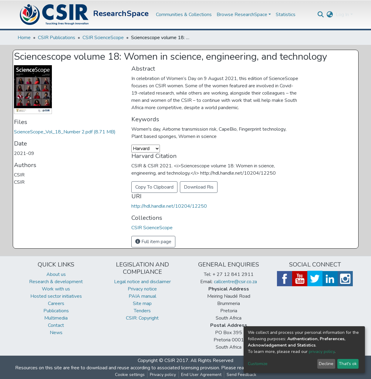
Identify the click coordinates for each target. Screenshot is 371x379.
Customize (258, 364)
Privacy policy (163, 374)
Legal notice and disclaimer (142, 281)
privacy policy (322, 351)
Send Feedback (241, 374)
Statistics (285, 14)
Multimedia (56, 318)
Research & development (56, 281)
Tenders (142, 310)
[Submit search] (320, 14)
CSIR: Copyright (142, 318)
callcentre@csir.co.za (235, 281)
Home (24, 37)
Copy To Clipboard (154, 187)
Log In (342, 14)
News (56, 332)
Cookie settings (130, 374)
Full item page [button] (153, 241)
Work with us (56, 289)
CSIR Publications (56, 37)
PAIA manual (142, 296)
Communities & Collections (184, 14)
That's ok (348, 364)
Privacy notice (142, 289)
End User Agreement (201, 374)
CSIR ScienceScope (103, 37)
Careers (56, 303)
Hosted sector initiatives (56, 296)
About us (56, 274)
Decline (326, 364)
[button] (330, 14)
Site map (142, 303)
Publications (56, 310)
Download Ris (199, 187)
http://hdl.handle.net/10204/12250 (169, 206)
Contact (56, 325)
